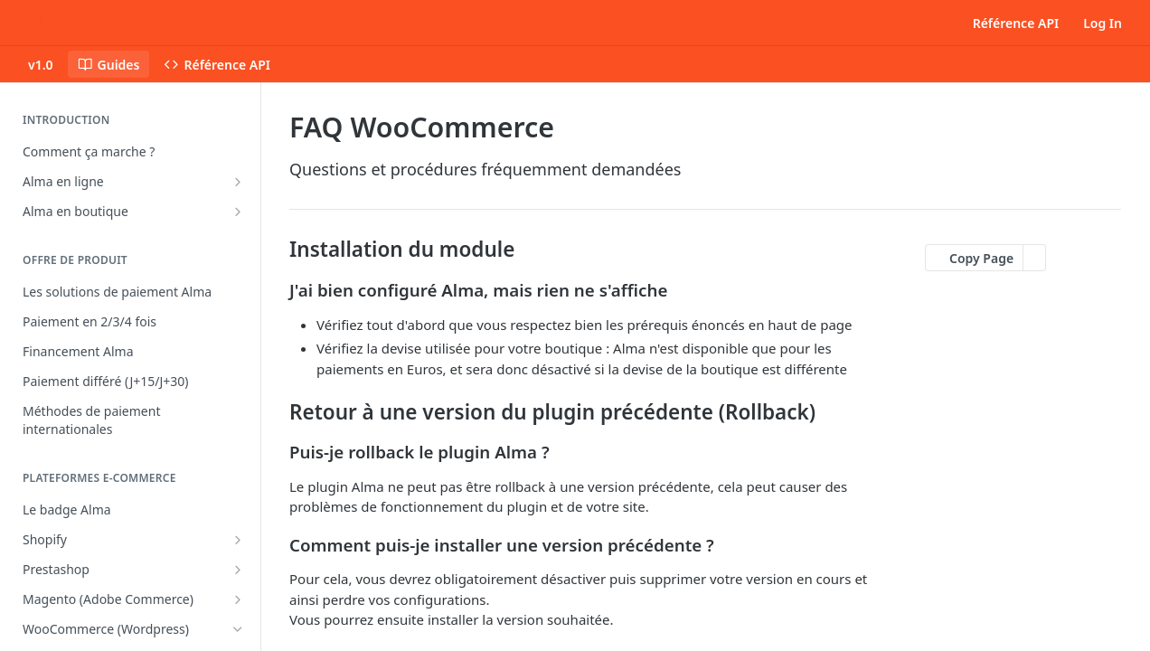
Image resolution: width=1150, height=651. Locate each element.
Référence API (1016, 23)
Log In (1102, 23)
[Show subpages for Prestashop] (238, 569)
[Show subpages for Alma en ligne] (238, 182)
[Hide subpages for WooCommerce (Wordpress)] (238, 629)
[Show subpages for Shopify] (238, 540)
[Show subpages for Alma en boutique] (238, 211)
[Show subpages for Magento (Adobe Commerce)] (238, 599)
